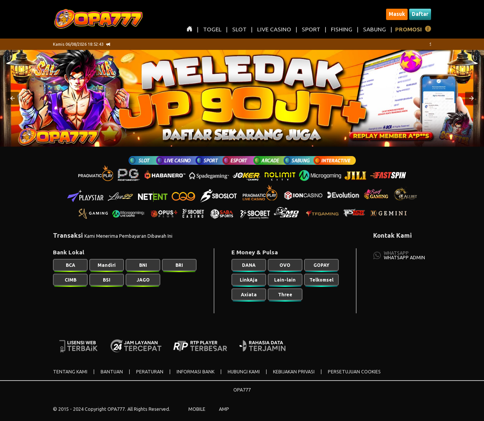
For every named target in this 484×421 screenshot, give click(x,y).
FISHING (341, 29)
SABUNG (374, 29)
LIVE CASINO (274, 29)
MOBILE (196, 409)
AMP (224, 409)
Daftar (420, 14)
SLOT (239, 29)
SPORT (311, 29)
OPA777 (242, 389)
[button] (12, 98)
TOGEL (212, 29)
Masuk (397, 14)
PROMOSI (408, 29)
